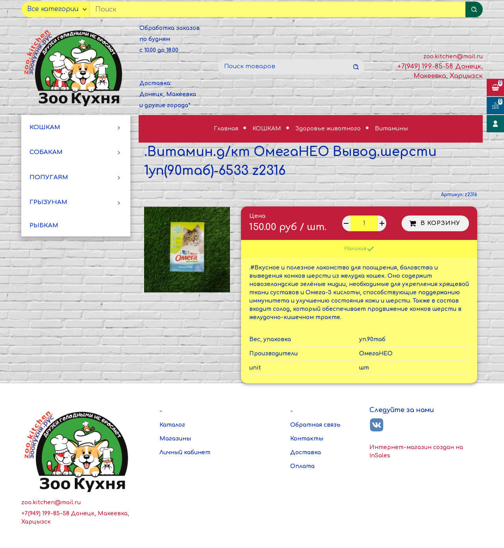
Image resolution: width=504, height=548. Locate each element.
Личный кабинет (184, 452)
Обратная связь (315, 425)
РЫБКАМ (44, 225)
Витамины (391, 129)
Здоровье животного (328, 129)
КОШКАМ (45, 127)
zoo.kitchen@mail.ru (453, 56)
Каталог (172, 425)
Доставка (305, 452)
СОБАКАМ (46, 152)
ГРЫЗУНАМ (48, 202)
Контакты (306, 439)
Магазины (175, 439)
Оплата (302, 466)
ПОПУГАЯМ (49, 177)
